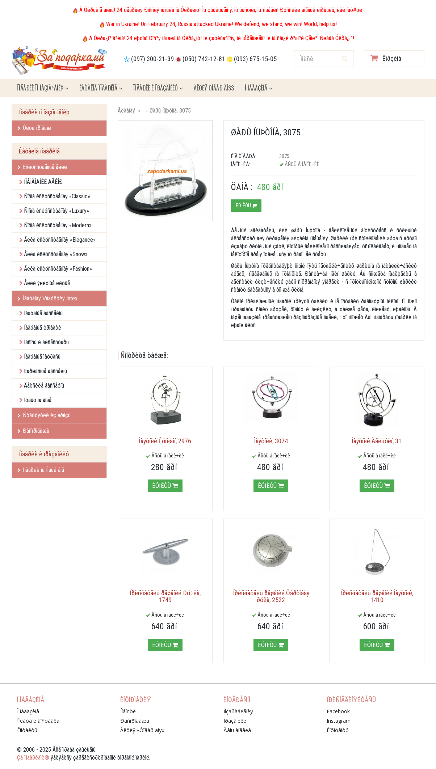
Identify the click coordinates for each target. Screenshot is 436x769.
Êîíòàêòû (27, 730)
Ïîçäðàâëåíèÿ (238, 711)
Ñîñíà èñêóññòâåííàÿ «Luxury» (56, 210)
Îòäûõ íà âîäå (37, 400)
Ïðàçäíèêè (234, 720)
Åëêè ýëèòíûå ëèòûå (47, 283)
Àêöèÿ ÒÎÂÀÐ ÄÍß (214, 88)
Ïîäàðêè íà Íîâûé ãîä (40, 469)
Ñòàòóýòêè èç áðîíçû (44, 415)
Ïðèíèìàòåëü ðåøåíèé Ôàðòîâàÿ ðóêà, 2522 (271, 596)
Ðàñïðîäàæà (33, 430)
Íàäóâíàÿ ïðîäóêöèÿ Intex (47, 298)
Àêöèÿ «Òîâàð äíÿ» (142, 730)
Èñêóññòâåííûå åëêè (42, 167)
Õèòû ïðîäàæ (34, 127)
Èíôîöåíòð (338, 730)
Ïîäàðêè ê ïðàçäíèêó (158, 88)
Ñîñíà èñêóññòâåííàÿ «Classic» (57, 196)
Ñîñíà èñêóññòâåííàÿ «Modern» (58, 225)
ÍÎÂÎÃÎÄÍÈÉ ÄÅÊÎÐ (43, 181)
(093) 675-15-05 (255, 59)
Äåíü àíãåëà (237, 730)
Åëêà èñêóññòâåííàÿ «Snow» (56, 254)
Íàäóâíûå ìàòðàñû (42, 356)
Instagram (339, 720)
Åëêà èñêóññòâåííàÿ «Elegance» (60, 239)
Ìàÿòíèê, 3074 (271, 441)
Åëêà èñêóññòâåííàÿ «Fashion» (58, 268)
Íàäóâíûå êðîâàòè (42, 327)
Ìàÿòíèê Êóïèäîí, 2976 (165, 441)
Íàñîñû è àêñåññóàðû (46, 342)
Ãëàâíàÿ (126, 110)
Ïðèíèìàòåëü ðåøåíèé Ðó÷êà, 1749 (165, 596)
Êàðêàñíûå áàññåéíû (45, 371)
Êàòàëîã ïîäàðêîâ (100, 88)
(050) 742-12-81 (204, 59)
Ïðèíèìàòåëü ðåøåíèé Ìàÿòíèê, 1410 (377, 596)
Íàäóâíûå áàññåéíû (43, 313)
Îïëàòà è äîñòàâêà (38, 720)
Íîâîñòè (128, 711)
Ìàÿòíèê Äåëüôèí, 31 (377, 441)
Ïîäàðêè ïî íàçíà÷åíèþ (42, 88)
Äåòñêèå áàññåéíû (44, 385)
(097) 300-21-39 (152, 59)
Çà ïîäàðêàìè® (33, 757)
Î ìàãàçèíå (258, 88)
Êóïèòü (246, 205)
